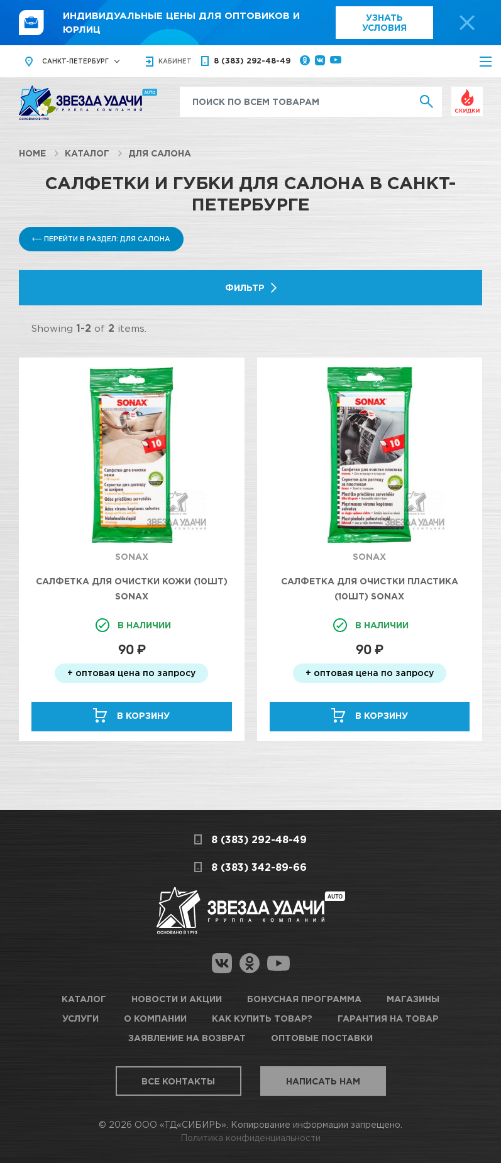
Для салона (159, 153)
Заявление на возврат (187, 1037)
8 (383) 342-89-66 (259, 867)
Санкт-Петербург (75, 61)
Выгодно (467, 93)
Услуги (80, 1018)
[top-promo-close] (467, 23)
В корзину (143, 715)
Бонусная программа (304, 998)
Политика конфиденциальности (250, 1137)
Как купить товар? (262, 1018)
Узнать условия (384, 22)
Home (32, 153)
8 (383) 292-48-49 (252, 61)
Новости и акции (176, 998)
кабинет (175, 61)
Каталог (87, 153)
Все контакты (178, 1081)
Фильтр (245, 287)
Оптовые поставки (322, 1037)
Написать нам (323, 1081)
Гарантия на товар (388, 1018)
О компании (155, 1018)
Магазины (413, 998)
